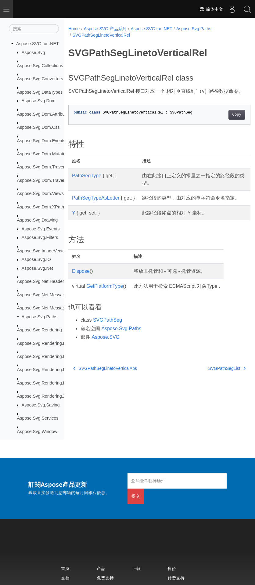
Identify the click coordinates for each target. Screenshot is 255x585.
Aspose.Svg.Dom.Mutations (44, 153)
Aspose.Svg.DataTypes (40, 92)
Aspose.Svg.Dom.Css (38, 127)
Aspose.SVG (106, 351)
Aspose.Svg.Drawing (37, 220)
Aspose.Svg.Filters (40, 237)
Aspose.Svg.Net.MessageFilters (48, 294)
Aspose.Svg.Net (37, 268)
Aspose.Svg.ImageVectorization (48, 250)
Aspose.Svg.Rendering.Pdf (43, 369)
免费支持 (105, 578)
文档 (65, 578)
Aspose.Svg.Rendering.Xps (44, 396)
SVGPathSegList (214, 383)
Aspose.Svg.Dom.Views (40, 193)
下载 (136, 568)
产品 (101, 568)
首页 (65, 568)
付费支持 (176, 578)
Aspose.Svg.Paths (40, 316)
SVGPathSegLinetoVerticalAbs (105, 383)
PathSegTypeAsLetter (96, 205)
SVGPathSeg (107, 334)
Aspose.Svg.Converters (40, 78)
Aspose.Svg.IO (36, 259)
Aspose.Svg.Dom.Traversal (43, 166)
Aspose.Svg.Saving (41, 405)
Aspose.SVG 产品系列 (105, 28)
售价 (171, 568)
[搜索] (34, 28)
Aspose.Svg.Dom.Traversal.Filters (50, 180)
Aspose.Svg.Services (38, 418)
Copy (223, 122)
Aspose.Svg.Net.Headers (41, 281)
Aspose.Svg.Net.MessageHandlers (51, 307)
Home (74, 28)
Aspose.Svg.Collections (40, 65)
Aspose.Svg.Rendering (39, 329)
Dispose (81, 285)
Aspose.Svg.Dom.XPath (40, 206)
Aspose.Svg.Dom (39, 100)
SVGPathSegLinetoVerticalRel (101, 35)
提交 (135, 496)
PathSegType (86, 183)
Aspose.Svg (33, 52)
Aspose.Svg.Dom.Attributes (44, 114)
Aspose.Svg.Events (41, 228)
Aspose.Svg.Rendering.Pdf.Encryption (54, 383)
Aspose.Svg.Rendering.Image (46, 356)
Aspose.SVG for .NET (37, 43)
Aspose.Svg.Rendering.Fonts (45, 343)
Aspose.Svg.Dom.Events (41, 140)
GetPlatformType (104, 300)
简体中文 (211, 9)
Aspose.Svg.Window (37, 431)
